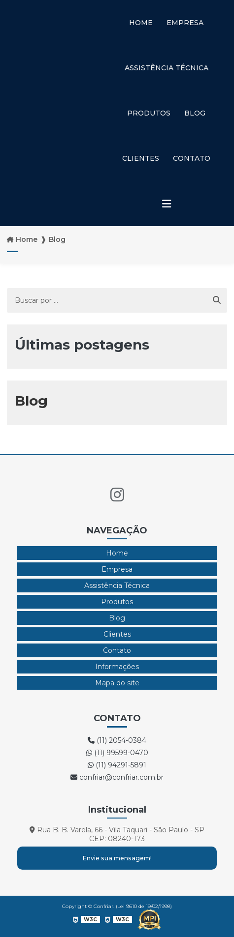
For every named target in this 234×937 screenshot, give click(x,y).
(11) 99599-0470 (117, 752)
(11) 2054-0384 (117, 740)
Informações (117, 666)
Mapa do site (117, 682)
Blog (194, 113)
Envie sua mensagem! (117, 858)
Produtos (148, 113)
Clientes (140, 158)
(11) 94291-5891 (117, 765)
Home (141, 22)
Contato (191, 158)
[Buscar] (216, 300)
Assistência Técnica (166, 67)
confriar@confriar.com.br (117, 777)
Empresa (185, 22)
